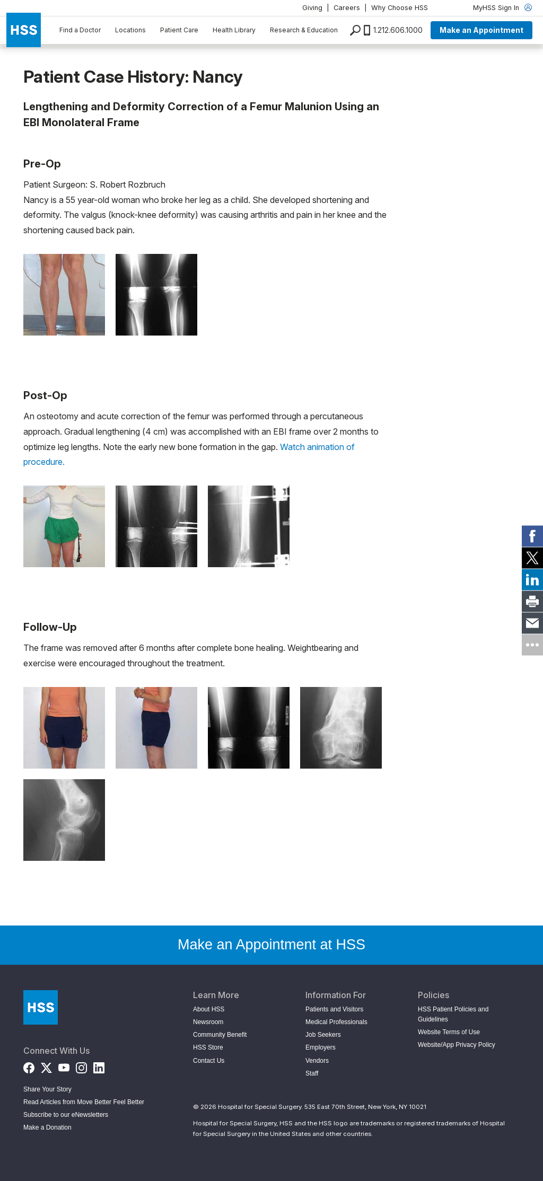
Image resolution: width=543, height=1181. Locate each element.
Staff (311, 1073)
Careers (347, 8)
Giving (312, 8)
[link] (532, 536)
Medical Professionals (336, 1022)
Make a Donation (47, 1127)
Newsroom (208, 1022)
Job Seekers (323, 1034)
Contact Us (208, 1060)
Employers (320, 1047)
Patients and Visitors (334, 1009)
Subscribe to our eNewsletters (65, 1114)
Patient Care (179, 30)
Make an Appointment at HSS (271, 945)
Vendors (317, 1060)
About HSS (208, 1009)
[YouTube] (63, 1065)
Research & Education (304, 30)
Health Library (234, 30)
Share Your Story (47, 1089)
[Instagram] (81, 1065)
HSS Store (208, 1047)
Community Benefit (220, 1034)
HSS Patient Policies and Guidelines (453, 1014)
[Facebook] (28, 1065)
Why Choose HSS (399, 8)
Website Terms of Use (449, 1032)
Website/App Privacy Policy (456, 1044)
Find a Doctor (80, 30)
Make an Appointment (481, 29)
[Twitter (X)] (46, 1065)
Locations (130, 30)
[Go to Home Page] (40, 1007)
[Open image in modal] (64, 295)
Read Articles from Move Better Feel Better (83, 1102)
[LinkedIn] (98, 1065)
